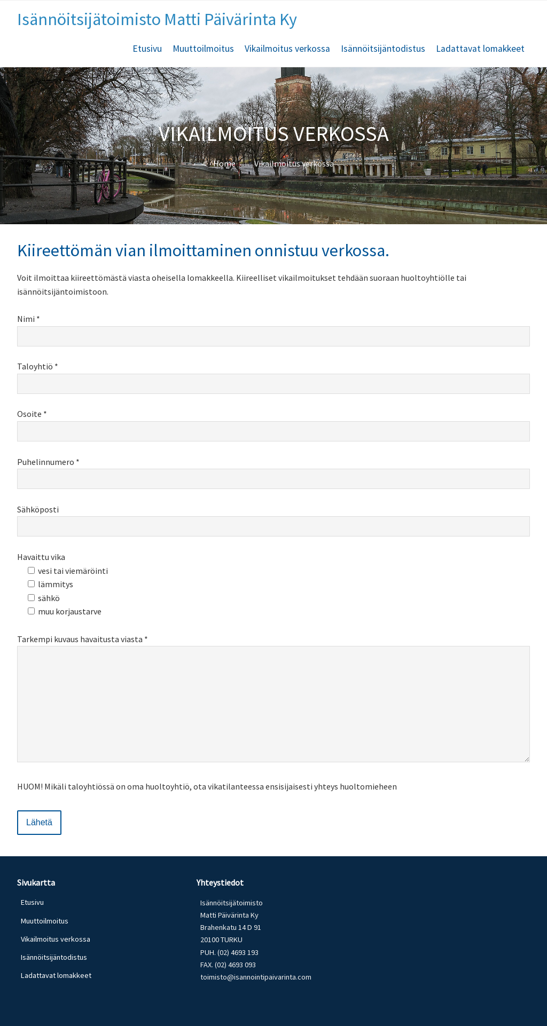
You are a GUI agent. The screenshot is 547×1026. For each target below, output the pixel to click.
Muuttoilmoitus (203, 48)
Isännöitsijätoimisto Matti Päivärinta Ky (157, 19)
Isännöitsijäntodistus (383, 48)
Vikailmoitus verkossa (287, 48)
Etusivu (147, 48)
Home (224, 163)
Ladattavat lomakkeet (480, 48)
